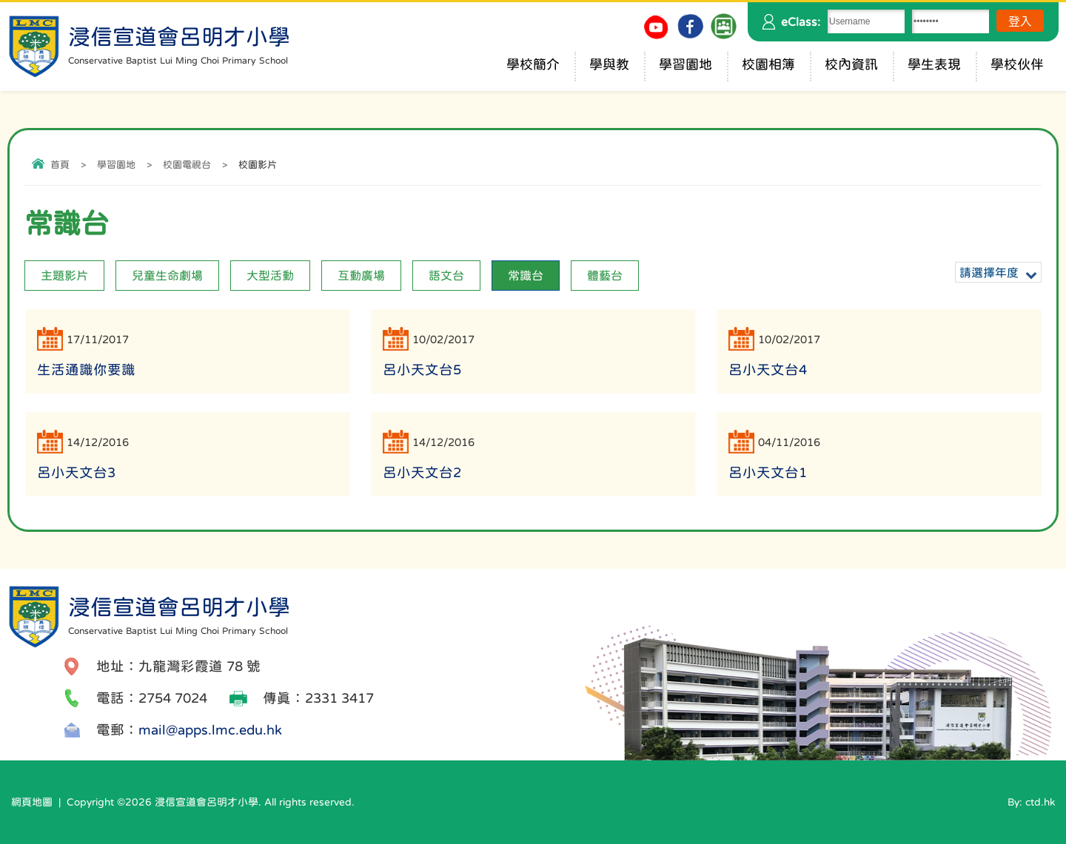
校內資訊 (851, 64)
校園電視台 (187, 164)
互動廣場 (361, 275)
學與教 (609, 64)
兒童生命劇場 (167, 275)
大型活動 (270, 275)
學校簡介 (533, 64)
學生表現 (934, 64)
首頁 (60, 164)
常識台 (525, 275)
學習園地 (685, 64)
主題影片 (64, 275)
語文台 (446, 275)
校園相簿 (768, 64)
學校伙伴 (1017, 64)
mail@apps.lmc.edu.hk (210, 730)
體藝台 (605, 275)
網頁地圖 (32, 802)
